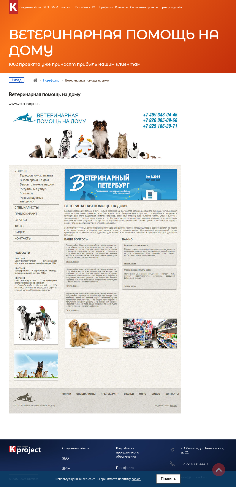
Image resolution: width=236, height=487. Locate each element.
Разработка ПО (85, 7)
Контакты (121, 7)
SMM (54, 7)
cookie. (136, 479)
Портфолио (105, 7)
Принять (168, 479)
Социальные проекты (144, 7)
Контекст (67, 7)
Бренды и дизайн (171, 7)
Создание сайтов (30, 7)
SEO (46, 7)
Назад (16, 80)
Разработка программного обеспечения (127, 452)
